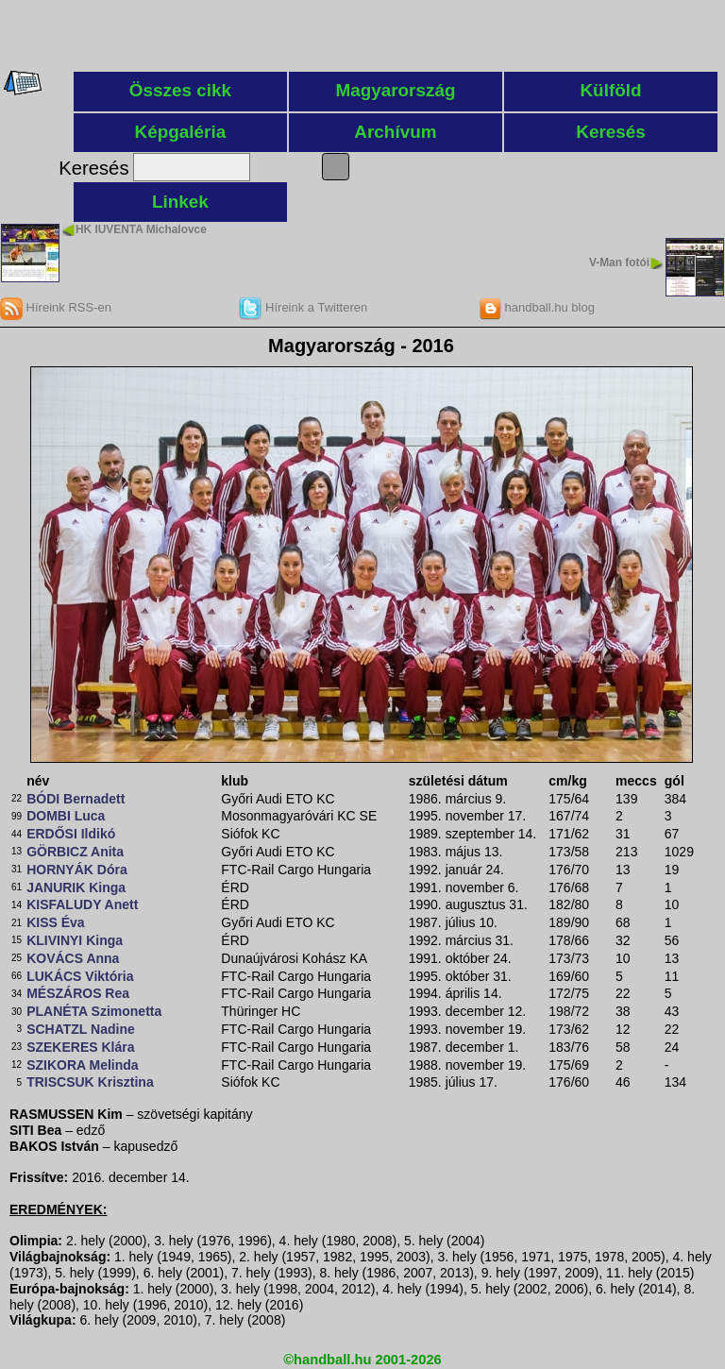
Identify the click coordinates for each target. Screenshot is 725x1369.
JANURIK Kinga (76, 887)
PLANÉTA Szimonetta (93, 1011)
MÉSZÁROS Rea (77, 993)
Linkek (180, 201)
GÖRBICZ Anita (75, 851)
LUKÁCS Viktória (79, 976)
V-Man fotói (619, 262)
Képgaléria (181, 132)
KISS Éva (55, 922)
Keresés (611, 132)
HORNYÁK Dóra (76, 869)
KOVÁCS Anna (72, 958)
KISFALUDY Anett (82, 904)
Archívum (395, 132)
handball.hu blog (537, 307)
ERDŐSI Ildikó (70, 833)
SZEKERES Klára (80, 1047)
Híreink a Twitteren (303, 307)
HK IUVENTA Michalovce (141, 229)
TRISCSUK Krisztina (90, 1082)
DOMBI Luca (65, 815)
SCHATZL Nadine (80, 1029)
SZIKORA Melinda (82, 1065)
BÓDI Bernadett (75, 798)
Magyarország (395, 90)
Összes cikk (180, 90)
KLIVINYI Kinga (74, 940)
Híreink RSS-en (55, 307)
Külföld (610, 90)
